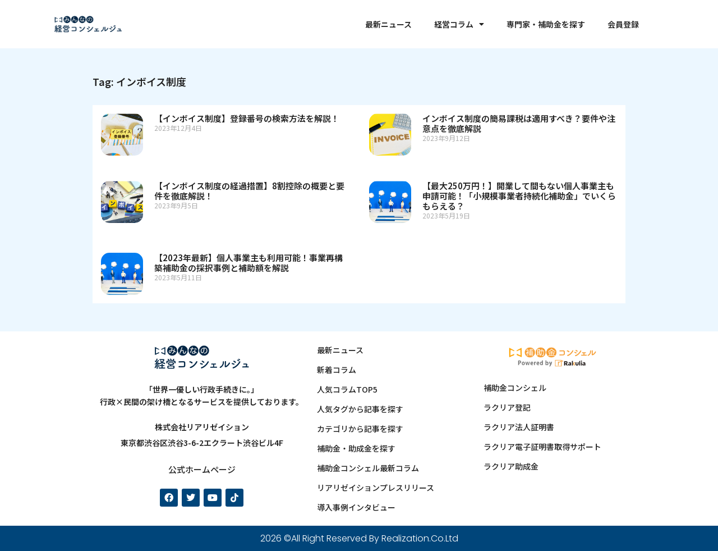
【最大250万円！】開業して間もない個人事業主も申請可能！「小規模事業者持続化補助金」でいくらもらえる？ (519, 196)
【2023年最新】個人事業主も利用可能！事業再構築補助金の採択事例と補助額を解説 (248, 263)
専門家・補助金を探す (546, 24)
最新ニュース (388, 24)
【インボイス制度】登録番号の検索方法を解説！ (246, 118)
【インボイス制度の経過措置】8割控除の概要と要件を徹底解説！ (249, 191)
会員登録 (623, 24)
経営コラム (459, 24)
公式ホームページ (202, 469)
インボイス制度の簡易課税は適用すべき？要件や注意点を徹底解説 (518, 123)
